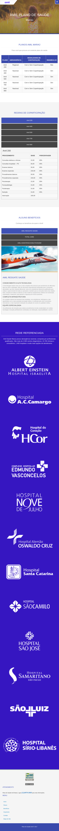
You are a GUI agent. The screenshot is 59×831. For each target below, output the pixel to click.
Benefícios (6, 808)
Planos (5, 805)
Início (4, 801)
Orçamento (6, 812)
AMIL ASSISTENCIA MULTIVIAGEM (29, 243)
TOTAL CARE (29, 237)
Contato (5, 815)
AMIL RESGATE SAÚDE (29, 231)
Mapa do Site (7, 819)
